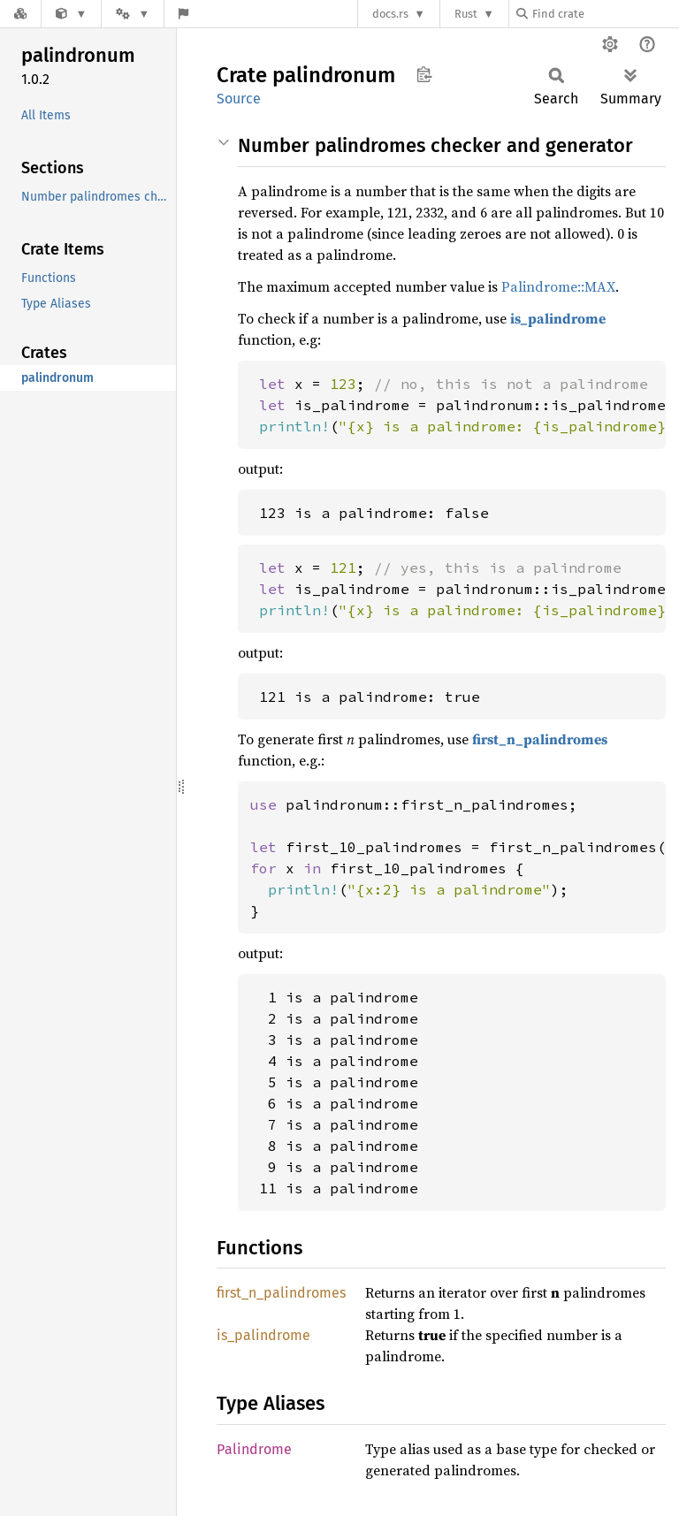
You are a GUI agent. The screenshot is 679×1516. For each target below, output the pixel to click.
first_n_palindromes (539, 739)
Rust (465, 13)
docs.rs (390, 13)
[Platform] (133, 13)
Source (239, 98)
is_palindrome (558, 318)
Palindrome (254, 1449)
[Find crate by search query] (604, 13)
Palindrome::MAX (558, 286)
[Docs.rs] (20, 13)
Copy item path (424, 74)
